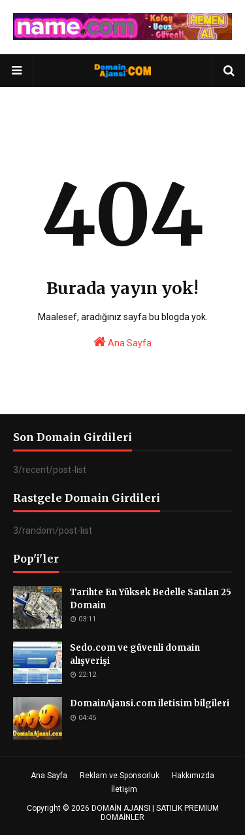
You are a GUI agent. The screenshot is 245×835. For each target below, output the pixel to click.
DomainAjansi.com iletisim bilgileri (149, 703)
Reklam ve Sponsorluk (119, 775)
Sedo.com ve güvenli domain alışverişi (135, 654)
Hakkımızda (193, 775)
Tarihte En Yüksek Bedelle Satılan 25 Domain (150, 599)
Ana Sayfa (122, 341)
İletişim (124, 789)
